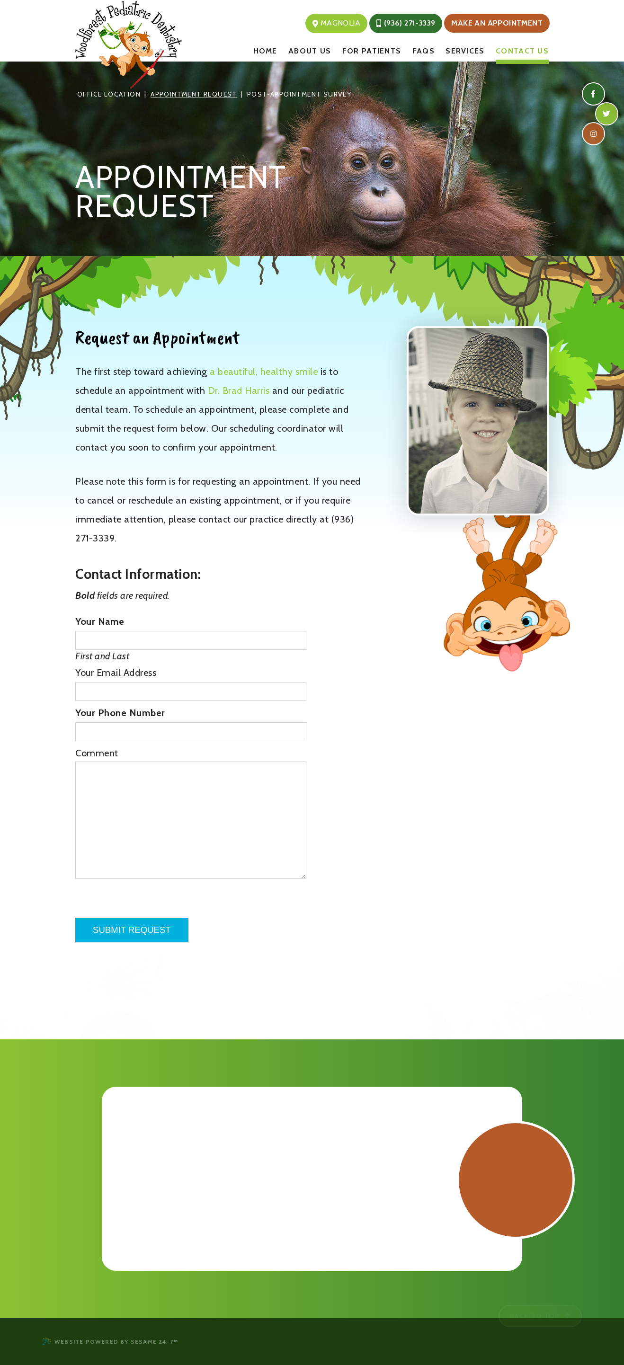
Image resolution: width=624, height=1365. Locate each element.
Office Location (109, 94)
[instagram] (593, 133)
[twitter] (606, 113)
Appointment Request (194, 94)
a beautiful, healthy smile (265, 371)
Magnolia (336, 22)
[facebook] (593, 94)
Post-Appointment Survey (299, 94)
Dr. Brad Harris (239, 390)
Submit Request (132, 930)
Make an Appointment (497, 22)
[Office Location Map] (312, 1177)
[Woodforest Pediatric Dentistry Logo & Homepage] (170, 44)
